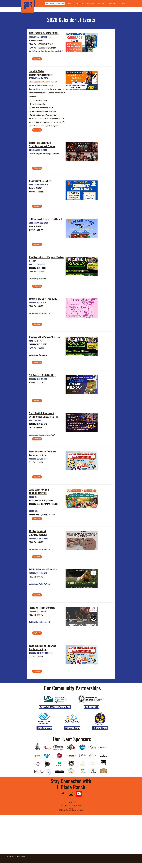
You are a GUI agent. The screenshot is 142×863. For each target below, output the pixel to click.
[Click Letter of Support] (44, 728)
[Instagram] (71, 794)
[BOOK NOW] (50, 3)
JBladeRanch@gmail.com (71, 810)
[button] (55, 707)
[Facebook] (63, 794)
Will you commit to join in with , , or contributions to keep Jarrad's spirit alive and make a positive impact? (46, 122)
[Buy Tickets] (37, 58)
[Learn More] (37, 206)
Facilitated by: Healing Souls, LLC (39, 313)
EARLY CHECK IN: (35, 420)
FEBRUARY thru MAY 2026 (38, 78)
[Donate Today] (37, 130)
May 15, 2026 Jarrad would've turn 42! (42, 82)
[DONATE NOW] (60, 3)
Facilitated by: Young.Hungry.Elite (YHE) (41, 435)
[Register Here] (37, 168)
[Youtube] (79, 794)
